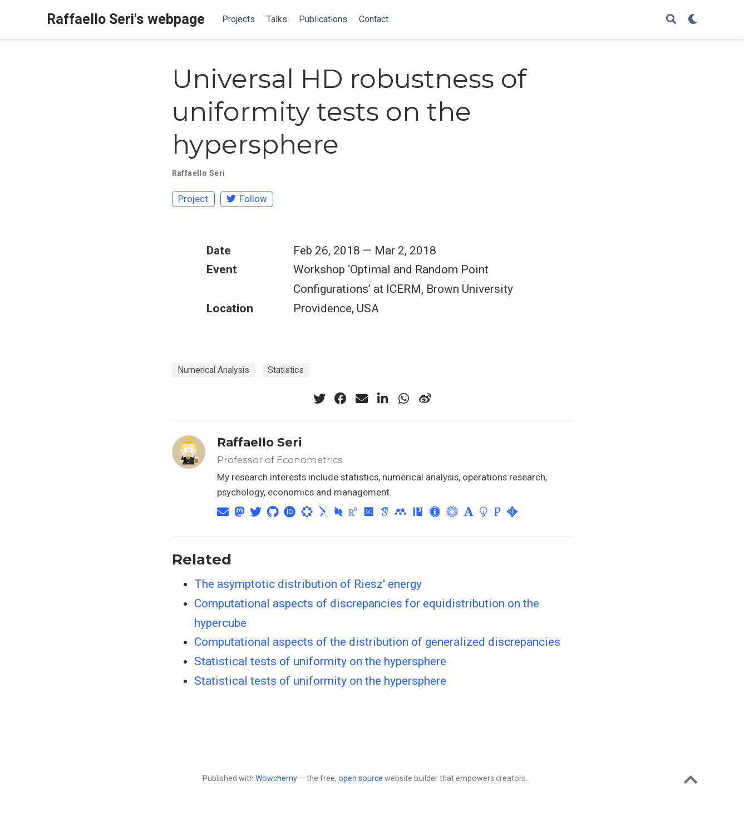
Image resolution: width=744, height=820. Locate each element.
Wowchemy (276, 778)
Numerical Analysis (213, 370)
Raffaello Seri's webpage (126, 19)
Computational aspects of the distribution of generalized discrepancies (377, 642)
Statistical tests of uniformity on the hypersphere (320, 661)
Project (193, 198)
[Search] (671, 19)
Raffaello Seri (198, 173)
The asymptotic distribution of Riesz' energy (308, 584)
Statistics (286, 370)
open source (360, 778)
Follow (246, 198)
